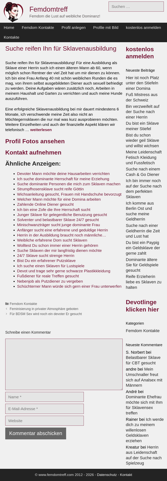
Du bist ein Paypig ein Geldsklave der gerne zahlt (143, 248)
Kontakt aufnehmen (33, 152)
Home (9, 27)
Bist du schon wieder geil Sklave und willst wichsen (142, 140)
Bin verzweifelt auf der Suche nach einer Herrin (142, 111)
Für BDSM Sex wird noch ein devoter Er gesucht (46, 314)
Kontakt (126, 475)
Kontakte (11, 37)
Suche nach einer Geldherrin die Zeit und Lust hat (143, 231)
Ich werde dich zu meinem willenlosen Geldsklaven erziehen (145, 430)
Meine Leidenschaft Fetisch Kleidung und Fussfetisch (144, 157)
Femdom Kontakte (38, 27)
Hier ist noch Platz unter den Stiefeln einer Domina (142, 83)
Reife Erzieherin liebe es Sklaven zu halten (144, 282)
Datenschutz (107, 475)
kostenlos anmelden (143, 27)
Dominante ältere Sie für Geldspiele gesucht (142, 265)
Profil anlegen (74, 27)
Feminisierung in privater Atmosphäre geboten (44, 309)
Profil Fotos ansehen (35, 141)
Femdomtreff (48, 9)
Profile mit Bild (105, 27)
